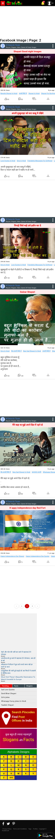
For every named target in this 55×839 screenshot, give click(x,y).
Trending (5, 686)
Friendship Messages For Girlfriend (39, 161)
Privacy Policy (7, 829)
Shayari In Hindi (34, 93)
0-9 (11, 777)
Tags (29, 829)
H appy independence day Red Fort (27, 508)
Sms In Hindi (21, 161)
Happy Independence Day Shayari (12, 556)
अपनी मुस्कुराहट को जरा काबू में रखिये (27, 113)
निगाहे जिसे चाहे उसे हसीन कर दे (27, 225)
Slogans (29, 686)
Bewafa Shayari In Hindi (9, 93)
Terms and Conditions (20, 829)
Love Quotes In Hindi (8, 161)
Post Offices (18, 718)
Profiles (35, 829)
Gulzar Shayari (27, 292)
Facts (16, 686)
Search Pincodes (23, 712)
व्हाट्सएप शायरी (36, 472)
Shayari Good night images (27, 51)
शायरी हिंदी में (23, 93)
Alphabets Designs (18, 751)
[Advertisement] (27, 22)
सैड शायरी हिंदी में (16, 351)
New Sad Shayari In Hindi (32, 351)
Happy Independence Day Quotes (37, 556)
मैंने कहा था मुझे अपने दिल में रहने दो (27, 425)
